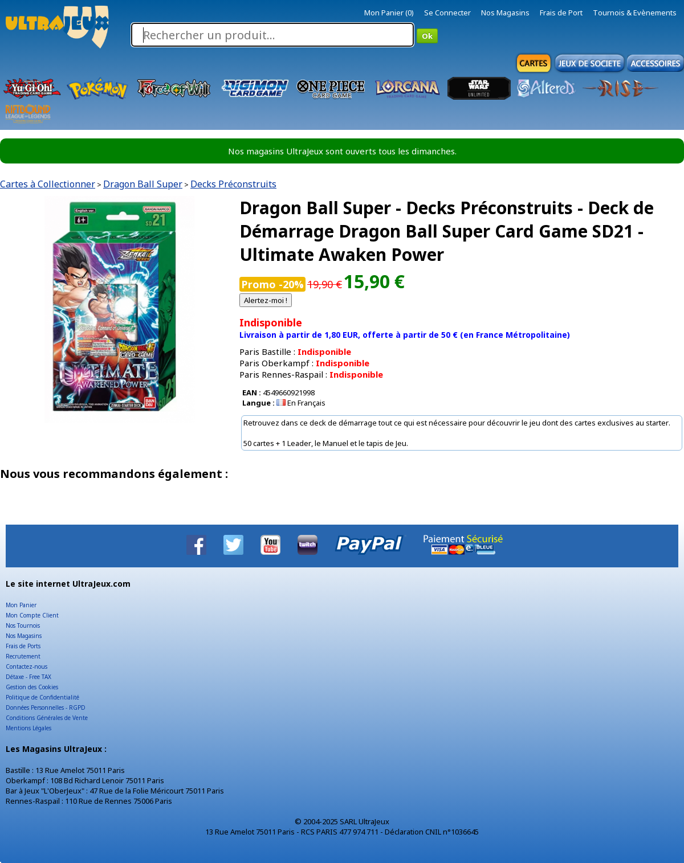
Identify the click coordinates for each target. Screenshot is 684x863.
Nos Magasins (505, 12)
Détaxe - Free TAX (28, 677)
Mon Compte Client (32, 615)
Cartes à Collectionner (47, 184)
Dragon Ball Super (142, 184)
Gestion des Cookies (32, 687)
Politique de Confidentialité (42, 697)
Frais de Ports (23, 646)
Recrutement (23, 656)
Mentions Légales (28, 728)
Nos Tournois (23, 625)
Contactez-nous (26, 666)
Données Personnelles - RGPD (45, 707)
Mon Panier (21, 605)
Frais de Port (561, 12)
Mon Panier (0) (389, 12)
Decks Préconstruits (233, 184)
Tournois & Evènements (635, 12)
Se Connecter (447, 12)
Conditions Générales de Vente (47, 718)
